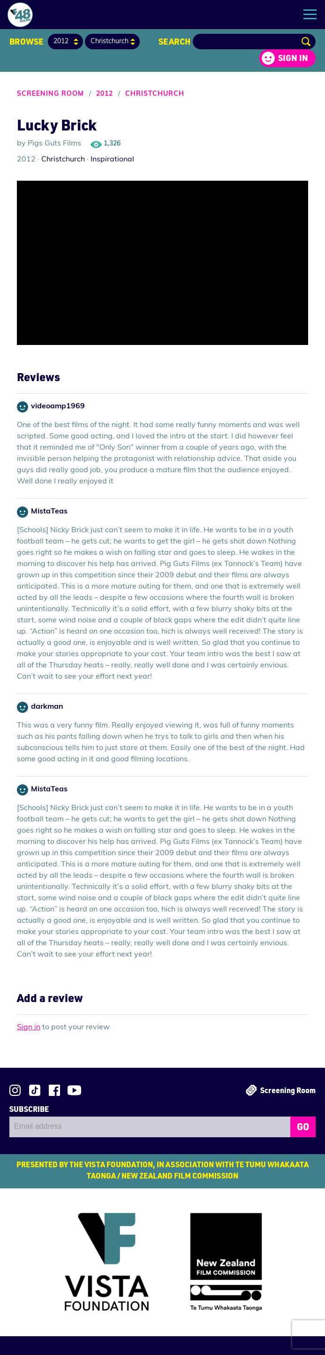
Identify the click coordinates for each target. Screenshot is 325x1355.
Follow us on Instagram (15, 1090)
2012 (104, 94)
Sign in (293, 57)
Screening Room (50, 94)
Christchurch (154, 94)
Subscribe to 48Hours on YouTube (74, 1090)
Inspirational (112, 159)
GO (303, 1126)
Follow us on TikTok (34, 1090)
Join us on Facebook (54, 1090)
